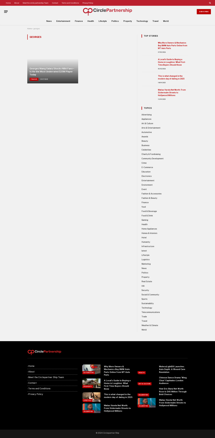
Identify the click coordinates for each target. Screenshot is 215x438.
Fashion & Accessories (152, 194)
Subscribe (204, 12)
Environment (147, 185)
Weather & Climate (150, 325)
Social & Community (150, 295)
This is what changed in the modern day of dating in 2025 (171, 77)
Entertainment (63, 21)
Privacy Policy (88, 3)
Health (90, 21)
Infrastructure (148, 246)
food (144, 207)
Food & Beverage (149, 211)
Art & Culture (147, 123)
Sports (144, 299)
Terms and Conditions (70, 3)
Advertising (147, 115)
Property (127, 21)
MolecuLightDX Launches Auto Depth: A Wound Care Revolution (172, 369)
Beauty (145, 141)
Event (144, 189)
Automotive (147, 132)
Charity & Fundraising (151, 154)
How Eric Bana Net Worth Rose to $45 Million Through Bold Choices (173, 392)
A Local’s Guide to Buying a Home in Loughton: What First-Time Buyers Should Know (172, 62)
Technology (142, 21)
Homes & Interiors (149, 233)
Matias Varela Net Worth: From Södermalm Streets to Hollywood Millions (172, 92)
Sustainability (148, 303)
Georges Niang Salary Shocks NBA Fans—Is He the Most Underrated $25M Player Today (52, 71)
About (16, 3)
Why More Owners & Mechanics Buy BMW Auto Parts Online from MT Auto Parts (172, 45)
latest (144, 251)
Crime (144, 163)
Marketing (146, 264)
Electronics (147, 176)
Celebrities (146, 150)
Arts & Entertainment (151, 128)
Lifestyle (103, 21)
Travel (155, 21)
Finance (79, 21)
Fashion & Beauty (149, 198)
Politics (115, 21)
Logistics (146, 259)
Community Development (153, 158)
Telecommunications (151, 312)
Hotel (144, 237)
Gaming (145, 220)
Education (146, 172)
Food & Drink (147, 216)
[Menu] (6, 12)
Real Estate (147, 281)
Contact (55, 3)
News (49, 21)
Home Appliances (149, 229)
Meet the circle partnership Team (35, 3)
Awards (145, 137)
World (166, 21)
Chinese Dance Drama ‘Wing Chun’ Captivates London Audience (173, 380)
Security (145, 290)
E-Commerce (147, 167)
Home (8, 3)
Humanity (146, 242)
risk (143, 286)
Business (145, 145)
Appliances (146, 119)
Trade (144, 317)
